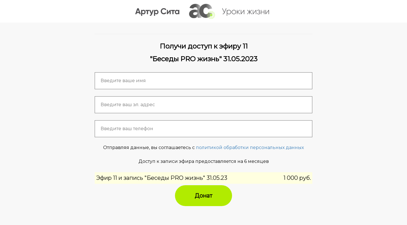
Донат (203, 195)
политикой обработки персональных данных (250, 147)
